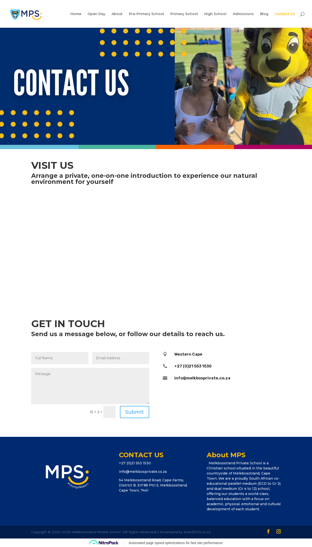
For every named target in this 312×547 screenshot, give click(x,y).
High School (215, 14)
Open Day (96, 14)
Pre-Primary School (146, 14)
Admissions (243, 14)
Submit (134, 412)
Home (75, 14)
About (117, 14)
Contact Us (285, 14)
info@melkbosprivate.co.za (143, 471)
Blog (264, 14)
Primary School (184, 14)
